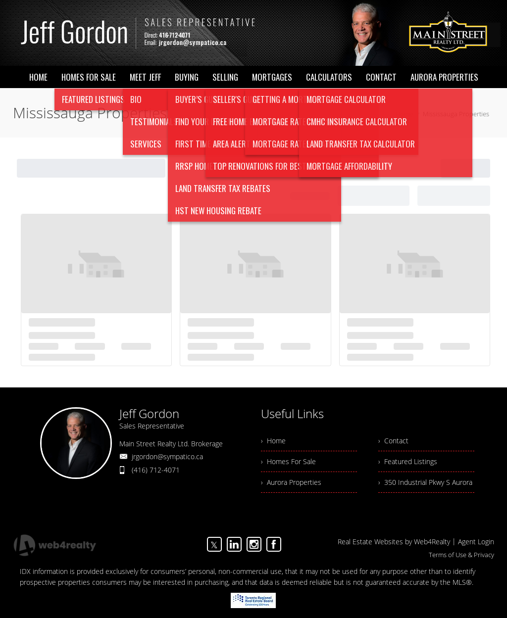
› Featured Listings (407, 461)
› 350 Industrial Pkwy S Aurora (425, 482)
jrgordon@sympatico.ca (167, 456)
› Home (273, 440)
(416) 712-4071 (156, 470)
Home (404, 113)
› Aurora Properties (291, 482)
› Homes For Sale (288, 461)
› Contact (393, 440)
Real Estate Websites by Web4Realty (394, 541)
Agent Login (476, 541)
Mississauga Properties (456, 113)
